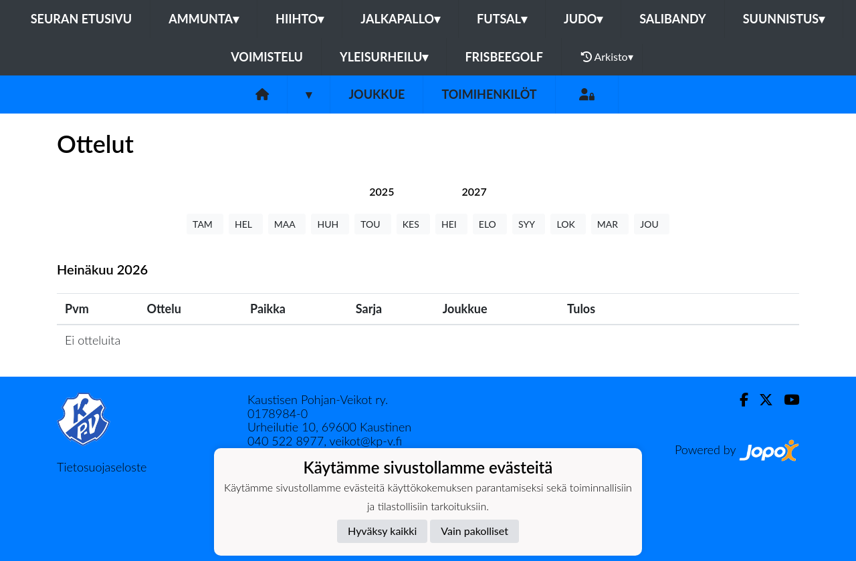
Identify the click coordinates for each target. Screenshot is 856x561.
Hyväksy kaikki (382, 530)
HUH (330, 224)
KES (413, 224)
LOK (567, 224)
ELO (490, 224)
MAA (287, 224)
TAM (205, 224)
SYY (528, 224)
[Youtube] (786, 400)
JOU (651, 224)
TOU (372, 224)
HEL (246, 224)
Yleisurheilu (384, 56)
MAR (610, 224)
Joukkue (376, 94)
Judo (583, 18)
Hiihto (300, 18)
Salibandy (672, 18)
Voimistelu (267, 56)
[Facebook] (738, 400)
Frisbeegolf (503, 56)
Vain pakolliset (474, 530)
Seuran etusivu (81, 18)
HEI (451, 224)
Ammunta (204, 18)
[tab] (381, 191)
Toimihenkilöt (488, 94)
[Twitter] (760, 400)
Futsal (502, 18)
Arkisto (607, 57)
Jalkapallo (400, 18)
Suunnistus (784, 18)
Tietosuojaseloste (101, 466)
